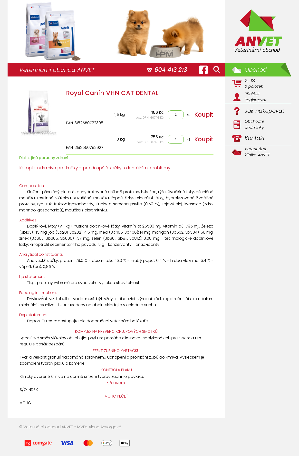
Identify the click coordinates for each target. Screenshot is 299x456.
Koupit (203, 115)
